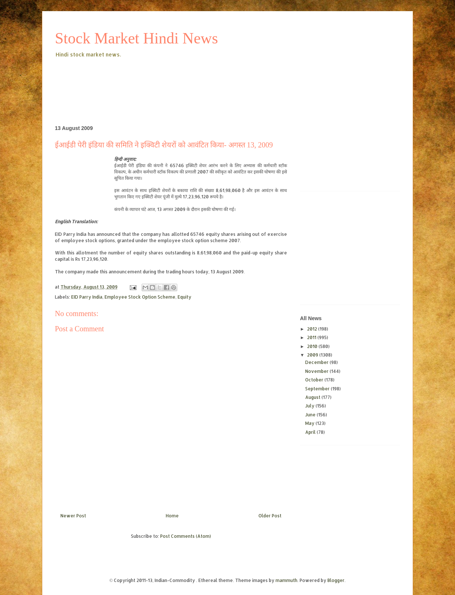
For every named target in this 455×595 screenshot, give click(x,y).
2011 (312, 337)
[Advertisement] (190, 79)
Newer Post (73, 515)
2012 (312, 329)
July (310, 406)
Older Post (269, 515)
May (310, 423)
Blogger (335, 580)
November (317, 371)
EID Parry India (86, 297)
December (317, 362)
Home (172, 515)
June (311, 414)
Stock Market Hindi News (136, 38)
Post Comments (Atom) (185, 536)
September (318, 388)
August (313, 397)
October (314, 380)
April (311, 432)
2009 (313, 355)
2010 (313, 346)
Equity (184, 297)
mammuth (286, 580)
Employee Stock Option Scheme (140, 297)
